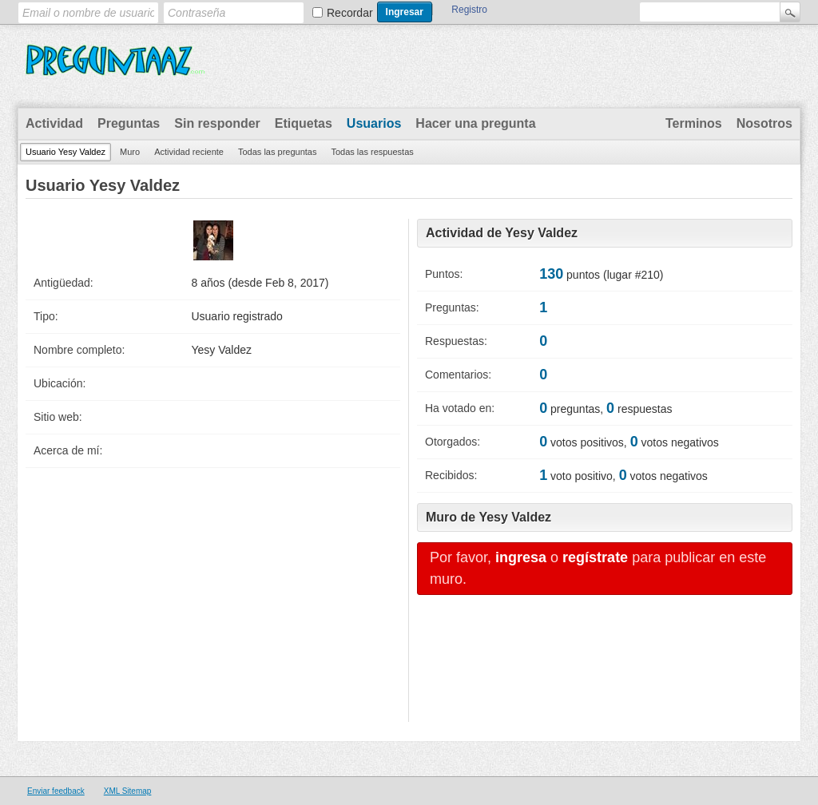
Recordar (350, 12)
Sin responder (217, 123)
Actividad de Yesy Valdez (502, 233)
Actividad (54, 123)
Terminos (693, 123)
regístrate (595, 557)
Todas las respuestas (372, 152)
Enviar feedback (56, 791)
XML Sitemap (128, 791)
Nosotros (764, 123)
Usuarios (374, 123)
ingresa (520, 557)
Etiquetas (303, 123)
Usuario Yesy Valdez (65, 152)
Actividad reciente (189, 152)
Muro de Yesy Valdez (488, 517)
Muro (130, 152)
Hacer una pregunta (475, 123)
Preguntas (128, 123)
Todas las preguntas (277, 152)
